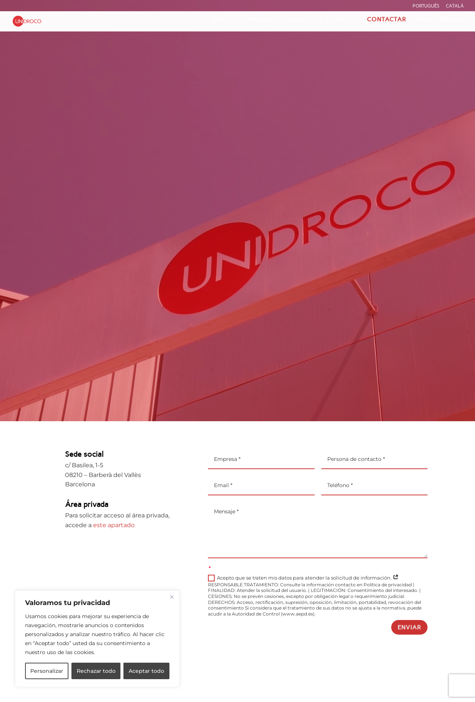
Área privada (439, 20)
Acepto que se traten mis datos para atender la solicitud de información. (303, 578)
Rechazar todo (96, 671)
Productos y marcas (319, 20)
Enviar (409, 627)
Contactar (386, 20)
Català (455, 6)
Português (426, 6)
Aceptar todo (146, 671)
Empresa (257, 20)
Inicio (223, 20)
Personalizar (46, 671)
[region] (97, 638)
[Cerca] (171, 596)
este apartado (114, 525)
